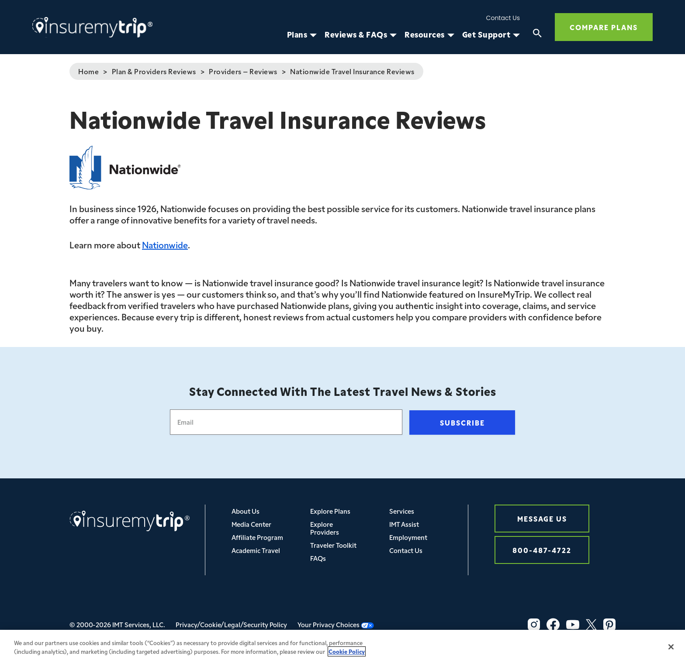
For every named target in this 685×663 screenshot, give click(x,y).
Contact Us (503, 18)
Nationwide (165, 244)
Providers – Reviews (243, 71)
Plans (297, 34)
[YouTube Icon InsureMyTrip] (572, 624)
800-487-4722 (541, 550)
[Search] (537, 34)
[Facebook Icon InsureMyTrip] (553, 624)
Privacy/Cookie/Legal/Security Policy (231, 624)
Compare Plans (604, 27)
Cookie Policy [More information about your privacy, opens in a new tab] (347, 655)
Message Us (542, 518)
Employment (408, 537)
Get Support (486, 34)
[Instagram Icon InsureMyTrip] (534, 624)
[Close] (671, 650)
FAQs (318, 558)
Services (401, 510)
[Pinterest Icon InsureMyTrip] (609, 624)
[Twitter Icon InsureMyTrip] (591, 624)
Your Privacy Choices (336, 624)
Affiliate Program (257, 537)
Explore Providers (324, 527)
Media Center (251, 524)
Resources (425, 34)
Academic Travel (256, 550)
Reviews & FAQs (356, 34)
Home (88, 71)
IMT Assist (404, 524)
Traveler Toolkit (333, 545)
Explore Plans (330, 510)
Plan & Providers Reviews (154, 71)
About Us (245, 510)
